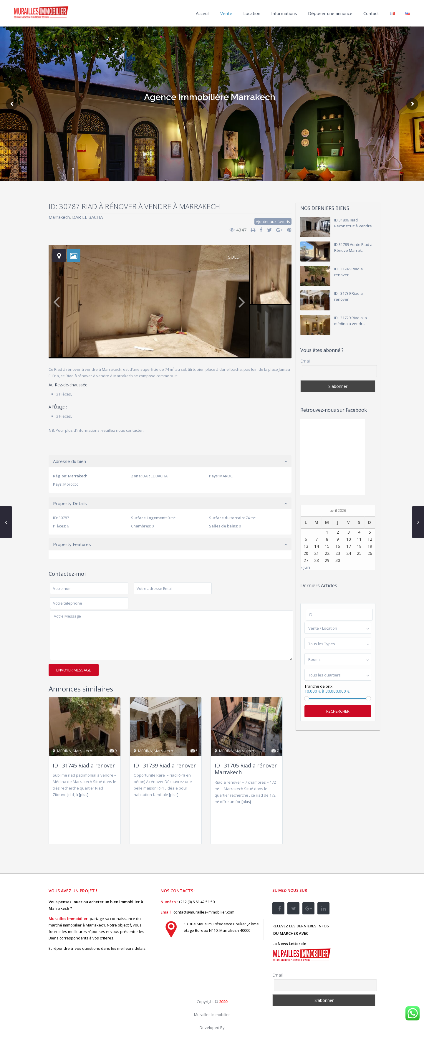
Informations (284, 13)
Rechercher (338, 711)
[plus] (83, 794)
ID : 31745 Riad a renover (84, 765)
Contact (371, 13)
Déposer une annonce (330, 13)
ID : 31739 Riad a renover (165, 765)
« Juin (305, 567)
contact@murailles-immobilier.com (203, 912)
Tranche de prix (318, 686)
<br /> (204, 971)
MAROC (226, 476)
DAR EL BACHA (87, 217)
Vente (226, 13)
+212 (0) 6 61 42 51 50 (196, 901)
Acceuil (202, 13)
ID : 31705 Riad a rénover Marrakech (246, 769)
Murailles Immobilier (212, 1014)
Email (305, 361)
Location (251, 13)
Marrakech (59, 217)
